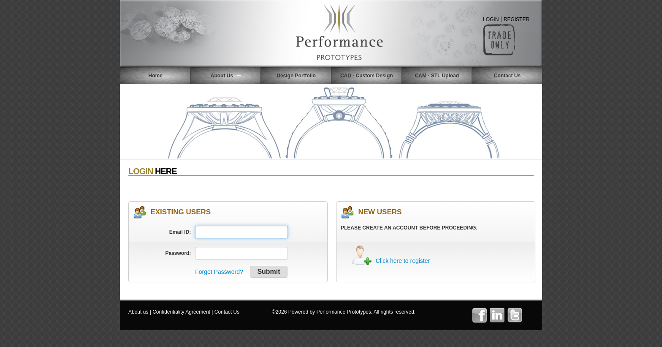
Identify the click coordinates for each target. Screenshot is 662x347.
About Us (226, 76)
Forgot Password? (219, 271)
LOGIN (491, 19)
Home (156, 76)
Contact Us (507, 76)
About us (138, 312)
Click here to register (403, 260)
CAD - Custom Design (366, 76)
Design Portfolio (296, 76)
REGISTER (516, 19)
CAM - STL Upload (437, 76)
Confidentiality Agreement (181, 312)
